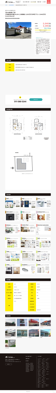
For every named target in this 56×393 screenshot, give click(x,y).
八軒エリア (43, 359)
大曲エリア (47, 363)
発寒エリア (43, 376)
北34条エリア (39, 361)
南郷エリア (47, 362)
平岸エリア (39, 368)
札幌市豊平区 (27, 371)
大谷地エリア (39, 364)
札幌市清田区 (27, 369)
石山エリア (43, 378)
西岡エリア (39, 385)
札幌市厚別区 (27, 365)
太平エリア (47, 364)
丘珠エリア (44, 358)
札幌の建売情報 (11, 5)
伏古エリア (48, 358)
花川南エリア (44, 383)
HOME (6, 5)
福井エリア (47, 378)
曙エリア (48, 371)
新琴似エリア (44, 370)
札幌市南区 (31, 364)
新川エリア (47, 369)
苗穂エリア (39, 384)
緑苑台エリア (43, 382)
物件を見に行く (36, 99)
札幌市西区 (31, 370)
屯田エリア (43, 365)
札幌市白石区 (32, 369)
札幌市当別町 (32, 365)
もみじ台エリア (40, 358)
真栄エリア (44, 377)
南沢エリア (43, 362)
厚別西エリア (43, 363)
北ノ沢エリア (44, 361)
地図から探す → (28, 358)
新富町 (44, 369)
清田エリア (44, 375)
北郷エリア (39, 362)
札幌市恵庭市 (27, 366)
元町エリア (39, 359)
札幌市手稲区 (32, 366)
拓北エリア (47, 368)
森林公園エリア (40, 375)
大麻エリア (43, 364)
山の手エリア (47, 365)
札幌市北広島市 (28, 364)
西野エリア (43, 385)
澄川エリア (39, 376)
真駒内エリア (39, 378)
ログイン (8, 364)
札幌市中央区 (27, 363)
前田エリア (47, 359)
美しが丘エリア (40, 383)
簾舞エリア (39, 382)
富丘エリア (39, 365)
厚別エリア (39, 363)
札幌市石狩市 (27, 370)
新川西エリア (39, 370)
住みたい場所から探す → (29, 356)
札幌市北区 (31, 363)
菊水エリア (43, 384)
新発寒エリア (39, 371)
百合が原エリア (40, 377)
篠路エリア (44, 381)
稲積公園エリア (40, 381)
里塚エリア (47, 385)
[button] (15, 39)
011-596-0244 (20, 101)
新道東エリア (44, 371)
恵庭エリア (43, 368)
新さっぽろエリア (40, 369)
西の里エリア (47, 384)
